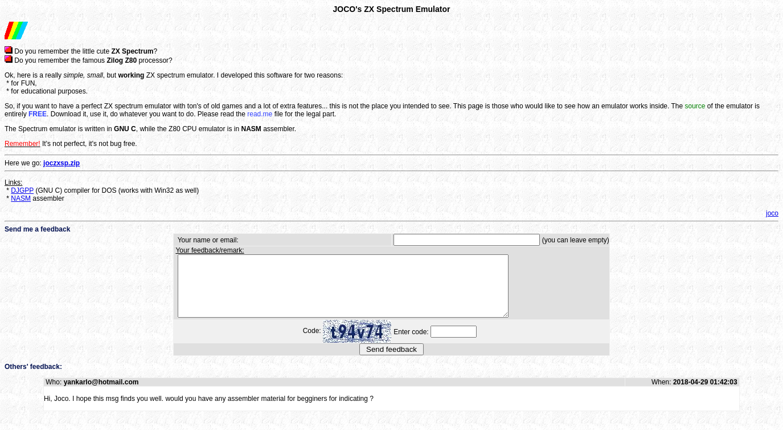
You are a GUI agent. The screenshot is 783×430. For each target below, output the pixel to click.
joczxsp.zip (61, 163)
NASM (21, 198)
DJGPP (22, 190)
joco (772, 213)
